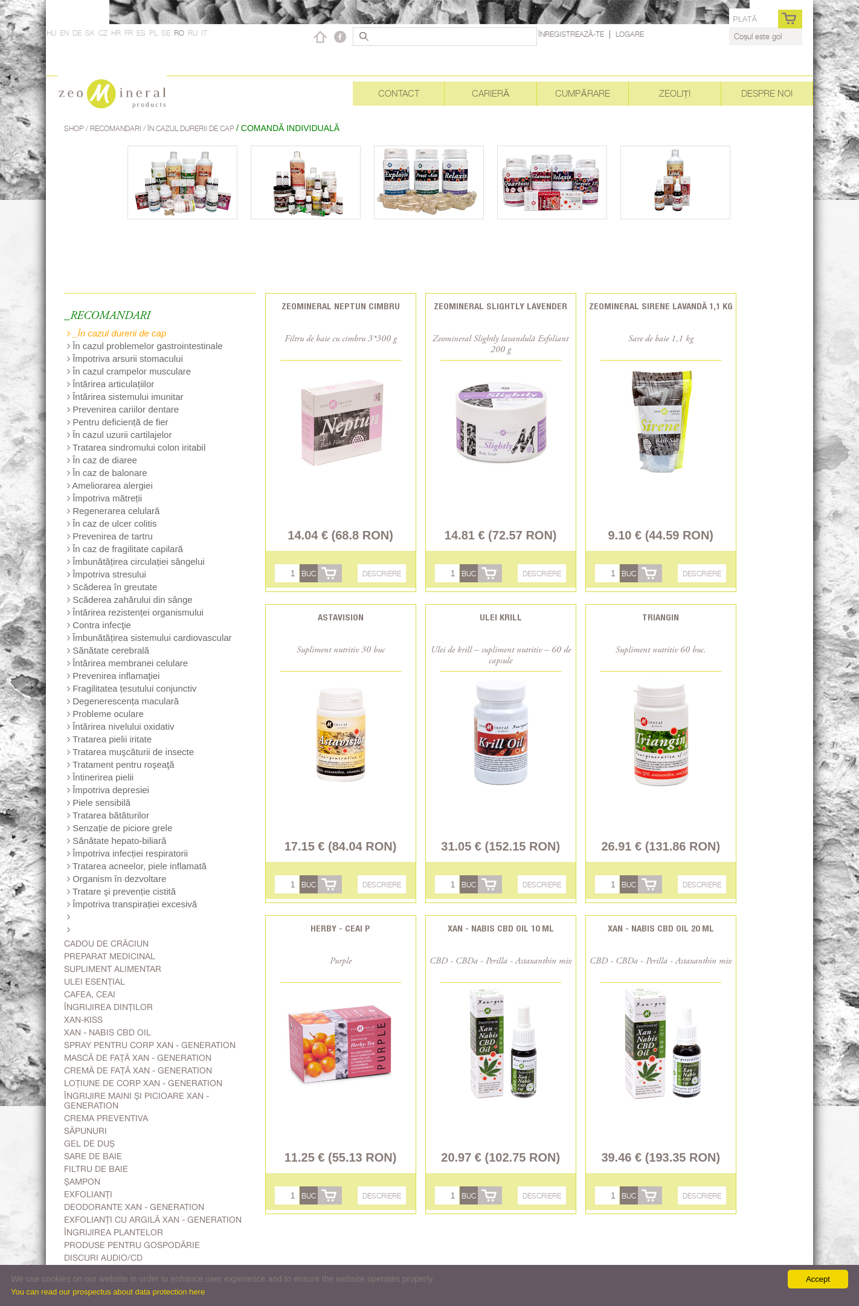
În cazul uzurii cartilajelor (119, 434)
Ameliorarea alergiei (110, 485)
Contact (398, 93)
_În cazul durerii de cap (116, 333)
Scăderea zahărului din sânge (130, 599)
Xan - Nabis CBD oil (107, 1032)
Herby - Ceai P (340, 928)
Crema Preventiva (106, 1118)
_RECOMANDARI (107, 316)
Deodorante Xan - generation (134, 1207)
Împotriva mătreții (104, 498)
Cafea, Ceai (89, 994)
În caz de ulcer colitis (111, 523)
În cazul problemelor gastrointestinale (145, 346)
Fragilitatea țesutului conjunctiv (131, 688)
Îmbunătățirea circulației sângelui (136, 561)
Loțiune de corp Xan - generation (143, 1083)
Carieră (490, 93)
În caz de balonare (107, 473)
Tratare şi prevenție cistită (121, 891)
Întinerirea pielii (100, 777)
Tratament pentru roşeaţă (121, 764)
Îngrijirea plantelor (113, 1232)
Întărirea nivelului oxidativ (121, 726)
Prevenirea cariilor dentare (123, 409)
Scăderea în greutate (112, 587)
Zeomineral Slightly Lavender (500, 306)
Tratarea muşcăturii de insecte (130, 752)
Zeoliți (674, 93)
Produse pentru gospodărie (132, 1245)
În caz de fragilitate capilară (125, 549)
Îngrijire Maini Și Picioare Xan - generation (136, 1100)
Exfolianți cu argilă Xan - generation (153, 1219)
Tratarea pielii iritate (109, 739)
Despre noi (767, 93)
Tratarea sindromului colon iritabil (136, 447)
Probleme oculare (105, 714)
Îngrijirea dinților (108, 1007)
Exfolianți (88, 1194)
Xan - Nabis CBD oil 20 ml (661, 928)
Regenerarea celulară (113, 511)
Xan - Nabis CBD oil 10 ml (501, 928)
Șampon (82, 1181)
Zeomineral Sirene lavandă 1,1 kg (661, 306)
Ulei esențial (94, 981)
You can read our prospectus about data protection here (108, 1291)
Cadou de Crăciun (106, 943)
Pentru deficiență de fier (118, 422)
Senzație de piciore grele (119, 828)
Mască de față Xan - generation (137, 1058)
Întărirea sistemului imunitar (125, 396)
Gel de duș (89, 1143)
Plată (745, 19)
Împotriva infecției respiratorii (127, 853)
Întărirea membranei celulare (127, 663)
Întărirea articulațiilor (110, 384)
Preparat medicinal (109, 956)
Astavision (341, 617)
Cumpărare (582, 93)
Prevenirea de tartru (110, 536)
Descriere (381, 573)
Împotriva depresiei (108, 790)
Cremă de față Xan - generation (138, 1070)
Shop (75, 128)
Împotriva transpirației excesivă (132, 904)
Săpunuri (85, 1131)
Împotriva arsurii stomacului (125, 358)
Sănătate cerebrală (108, 650)
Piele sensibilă (98, 802)
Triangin (660, 617)
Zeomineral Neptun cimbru (341, 306)
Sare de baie (93, 1156)
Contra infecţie (99, 625)
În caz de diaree (102, 460)
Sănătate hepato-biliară (116, 840)
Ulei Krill (501, 617)
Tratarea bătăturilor (108, 815)
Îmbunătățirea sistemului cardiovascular (149, 637)
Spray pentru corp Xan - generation (150, 1045)
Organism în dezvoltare (116, 878)
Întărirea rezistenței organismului (135, 612)
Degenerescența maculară (123, 701)
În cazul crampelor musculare (129, 371)
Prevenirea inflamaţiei (113, 676)
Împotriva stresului (106, 574)
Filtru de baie (96, 1169)
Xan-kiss (83, 1020)
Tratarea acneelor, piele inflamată (137, 866)
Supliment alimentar (112, 969)
